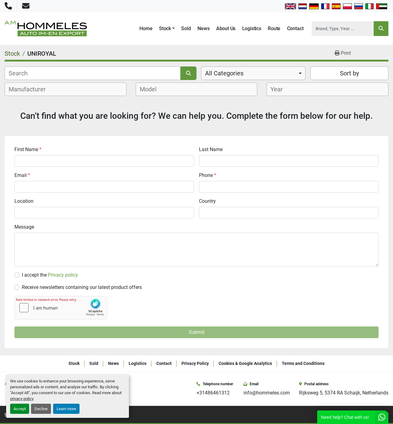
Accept (20, 408)
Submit (196, 332)
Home (145, 28)
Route (274, 28)
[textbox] (31, 89)
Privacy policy (63, 275)
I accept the (50, 275)
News (203, 28)
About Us (226, 28)
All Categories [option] (224, 73)
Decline (41, 408)
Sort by (349, 73)
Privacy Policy (195, 363)
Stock (165, 28)
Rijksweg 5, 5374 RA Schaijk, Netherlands (343, 393)
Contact (295, 28)
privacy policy (21, 398)
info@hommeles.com (266, 393)
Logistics (251, 28)
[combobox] (253, 73)
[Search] (343, 28)
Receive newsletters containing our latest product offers (82, 287)
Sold (186, 28)
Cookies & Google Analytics (245, 363)
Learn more (66, 408)
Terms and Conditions (303, 363)
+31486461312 (213, 393)
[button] (167, 28)
